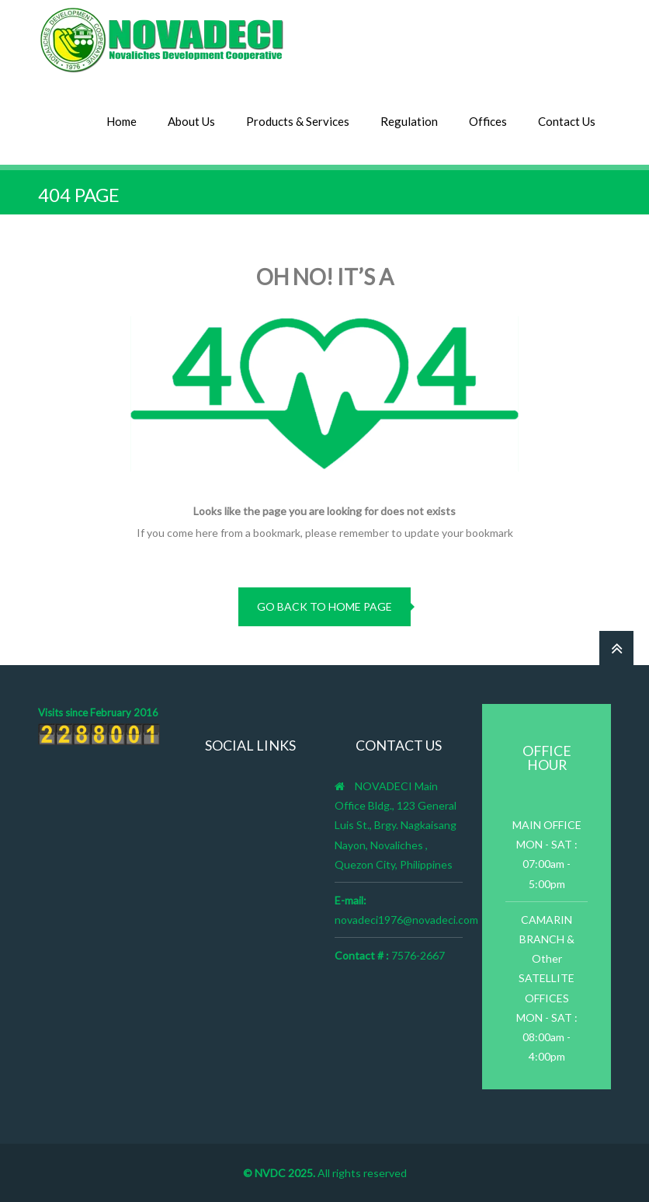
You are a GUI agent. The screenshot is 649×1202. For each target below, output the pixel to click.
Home (121, 121)
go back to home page (324, 606)
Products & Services (297, 121)
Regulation (409, 121)
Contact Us (566, 121)
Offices (488, 121)
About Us (191, 121)
